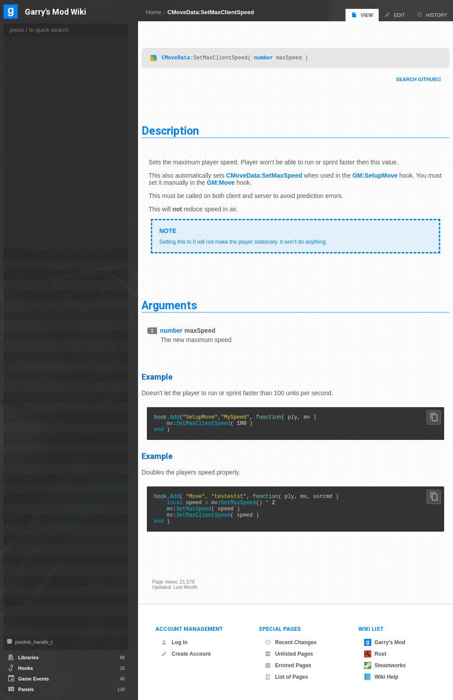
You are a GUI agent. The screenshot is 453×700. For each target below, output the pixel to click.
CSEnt (22, 316)
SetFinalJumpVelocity (43, 138)
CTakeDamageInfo (36, 336)
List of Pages (286, 677)
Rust (375, 653)
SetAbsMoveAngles (41, 67)
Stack (21, 550)
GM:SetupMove (385, 173)
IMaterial (25, 387)
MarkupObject (31, 448)
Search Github (405, 77)
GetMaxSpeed (248, 506)
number (274, 55)
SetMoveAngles (37, 191)
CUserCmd (27, 346)
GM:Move (259, 180)
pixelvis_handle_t (33, 642)
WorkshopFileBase (37, 631)
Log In (174, 642)
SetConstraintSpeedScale (48, 112)
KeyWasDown (35, 59)
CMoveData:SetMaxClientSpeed (210, 12)
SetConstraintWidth (41, 121)
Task (20, 570)
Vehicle (23, 601)
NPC (20, 468)
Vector (22, 591)
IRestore (24, 407)
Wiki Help (381, 677)
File (19, 366)
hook (171, 416)
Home (153, 12)
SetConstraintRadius (42, 103)
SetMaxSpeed (204, 514)
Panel (21, 479)
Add (185, 416)
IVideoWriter (29, 438)
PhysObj (24, 509)
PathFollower (30, 489)
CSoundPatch (30, 326)
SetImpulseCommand (43, 165)
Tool (19, 580)
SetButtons (32, 85)
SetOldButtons (36, 209)
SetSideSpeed (36, 227)
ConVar (23, 295)
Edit (394, 15)
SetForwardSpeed (40, 156)
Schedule (25, 540)
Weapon (24, 621)
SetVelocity (32, 245)
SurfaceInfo (28, 560)
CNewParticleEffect (37, 275)
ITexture (24, 428)
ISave (21, 417)
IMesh (22, 397)
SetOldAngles (35, 200)
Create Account (186, 653)
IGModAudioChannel (39, 377)
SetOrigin (31, 218)
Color (21, 285)
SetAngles (31, 76)
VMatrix (23, 611)
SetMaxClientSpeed (214, 423)
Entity (21, 356)
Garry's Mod (385, 642)
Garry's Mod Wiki (55, 12)
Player (22, 519)
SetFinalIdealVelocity (42, 129)
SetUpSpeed (34, 236)
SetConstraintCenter (42, 94)
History (432, 15)
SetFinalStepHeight (41, 147)
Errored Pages (288, 665)
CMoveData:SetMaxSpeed (275, 173)
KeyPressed (33, 41)
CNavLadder (29, 265)
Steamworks (385, 665)
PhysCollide (28, 499)
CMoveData (186, 55)
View (362, 15)
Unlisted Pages (289, 653)
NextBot (24, 458)
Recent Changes (291, 642)
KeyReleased (35, 50)
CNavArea (26, 254)
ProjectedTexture (34, 530)
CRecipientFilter (33, 305)
